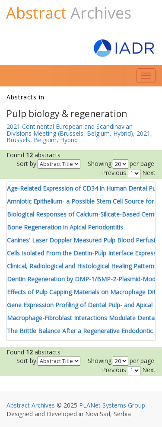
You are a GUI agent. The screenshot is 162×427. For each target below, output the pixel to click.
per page (142, 163)
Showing (99, 163)
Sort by (26, 163)
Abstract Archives (30, 405)
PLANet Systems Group (112, 405)
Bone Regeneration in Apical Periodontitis (65, 227)
